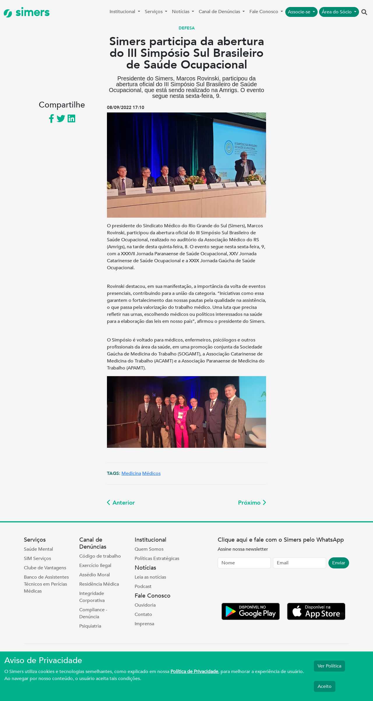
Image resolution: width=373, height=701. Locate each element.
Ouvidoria (145, 605)
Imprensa (144, 624)
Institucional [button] (123, 11)
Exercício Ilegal (95, 565)
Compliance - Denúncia (93, 613)
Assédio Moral (94, 575)
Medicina (131, 473)
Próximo (252, 503)
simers (26, 12)
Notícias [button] (181, 11)
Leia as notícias (150, 577)
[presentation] (262, 586)
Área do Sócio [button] (337, 12)
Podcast (143, 586)
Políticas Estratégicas (157, 558)
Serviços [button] (154, 11)
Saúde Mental (38, 549)
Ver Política (329, 666)
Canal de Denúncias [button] (220, 11)
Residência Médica (99, 584)
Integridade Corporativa (92, 597)
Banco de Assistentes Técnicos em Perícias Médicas (46, 584)
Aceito (325, 686)
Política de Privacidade (194, 671)
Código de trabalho (100, 556)
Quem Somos (149, 549)
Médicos (151, 473)
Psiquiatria (90, 626)
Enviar (338, 563)
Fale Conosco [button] (264, 11)
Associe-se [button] (300, 12)
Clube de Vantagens (45, 568)
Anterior (121, 503)
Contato (143, 614)
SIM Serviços (37, 558)
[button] (364, 12)
